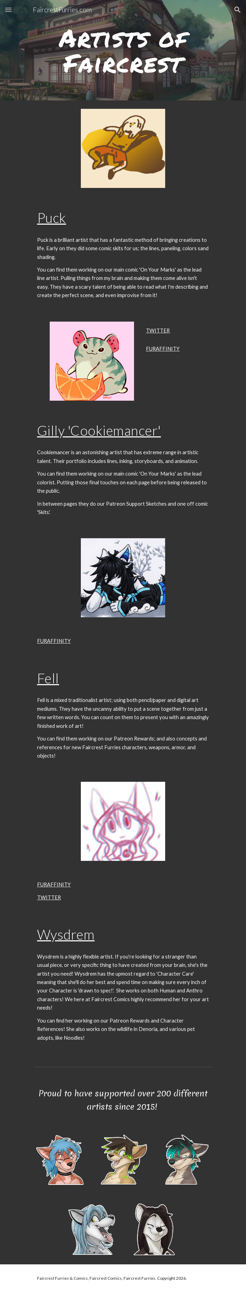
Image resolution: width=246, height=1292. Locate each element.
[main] (123, 50)
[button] (8, 9)
